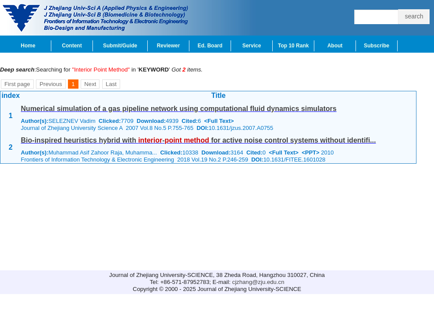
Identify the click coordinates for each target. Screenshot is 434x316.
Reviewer (168, 46)
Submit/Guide (120, 46)
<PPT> (310, 152)
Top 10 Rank (293, 46)
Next (90, 84)
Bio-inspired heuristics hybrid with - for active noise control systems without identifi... (198, 140)
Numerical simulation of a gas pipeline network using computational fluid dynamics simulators (179, 108)
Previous (50, 84)
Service (251, 46)
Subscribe (376, 46)
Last (111, 84)
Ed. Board (210, 46)
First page (17, 84)
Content (72, 46)
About (335, 46)
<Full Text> (219, 121)
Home (28, 46)
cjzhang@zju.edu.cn (258, 282)
